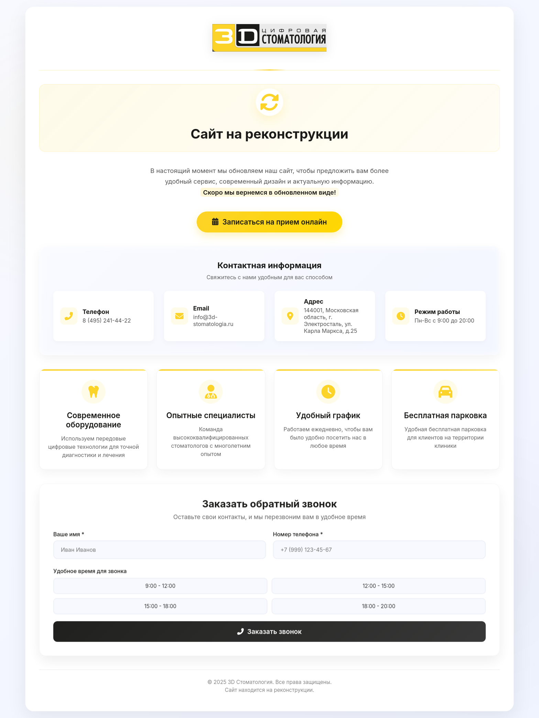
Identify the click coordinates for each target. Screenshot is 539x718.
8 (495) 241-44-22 (107, 321)
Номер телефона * (298, 540)
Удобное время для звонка (90, 577)
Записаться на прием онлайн (269, 223)
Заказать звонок (269, 638)
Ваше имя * (69, 540)
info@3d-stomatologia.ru (213, 321)
